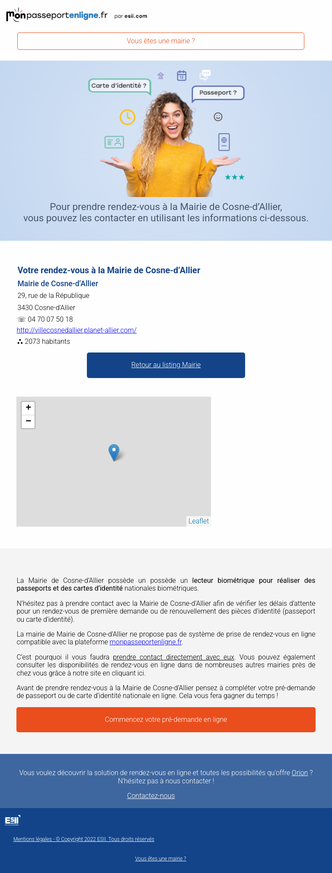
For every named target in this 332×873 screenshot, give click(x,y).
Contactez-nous (151, 796)
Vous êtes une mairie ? (161, 41)
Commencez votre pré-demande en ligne (166, 719)
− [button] (28, 421)
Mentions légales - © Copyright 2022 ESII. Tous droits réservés (83, 839)
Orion (300, 773)
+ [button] (28, 408)
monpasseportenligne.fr (146, 642)
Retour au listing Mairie (166, 365)
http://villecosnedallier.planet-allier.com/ (76, 330)
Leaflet (198, 521)
